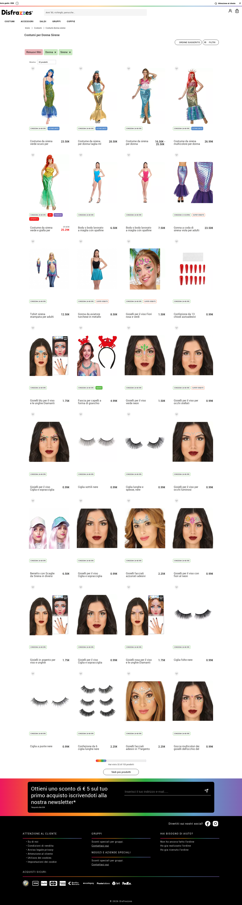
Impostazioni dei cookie (42, 861)
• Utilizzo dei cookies (38, 857)
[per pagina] (46, 62)
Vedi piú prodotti (121, 772)
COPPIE (71, 21)
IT (240, 3)
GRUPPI (56, 21)
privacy (49, 849)
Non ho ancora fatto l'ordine (177, 841)
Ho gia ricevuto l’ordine (174, 849)
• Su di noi (32, 841)
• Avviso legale (35, 849)
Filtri (212, 42)
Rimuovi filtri (33, 52)
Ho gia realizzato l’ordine (175, 845)
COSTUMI (10, 21)
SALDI (43, 21)
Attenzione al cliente (224, 3)
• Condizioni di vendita (40, 845)
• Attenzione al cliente (39, 853)
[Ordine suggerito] (188, 42)
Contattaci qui (100, 845)
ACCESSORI (27, 21)
